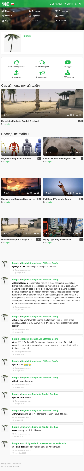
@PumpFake (18, 414)
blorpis (27, 35)
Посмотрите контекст (21, 270)
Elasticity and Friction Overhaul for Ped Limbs (43, 443)
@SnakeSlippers (20, 283)
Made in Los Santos (10, 466)
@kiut (15, 364)
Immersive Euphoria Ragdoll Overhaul (40, 394)
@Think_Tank (18, 447)
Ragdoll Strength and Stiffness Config (39, 263)
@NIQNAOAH (18, 266)
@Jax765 (16, 342)
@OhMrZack (18, 397)
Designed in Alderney (11, 463)
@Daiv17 (16, 430)
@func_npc (17, 320)
